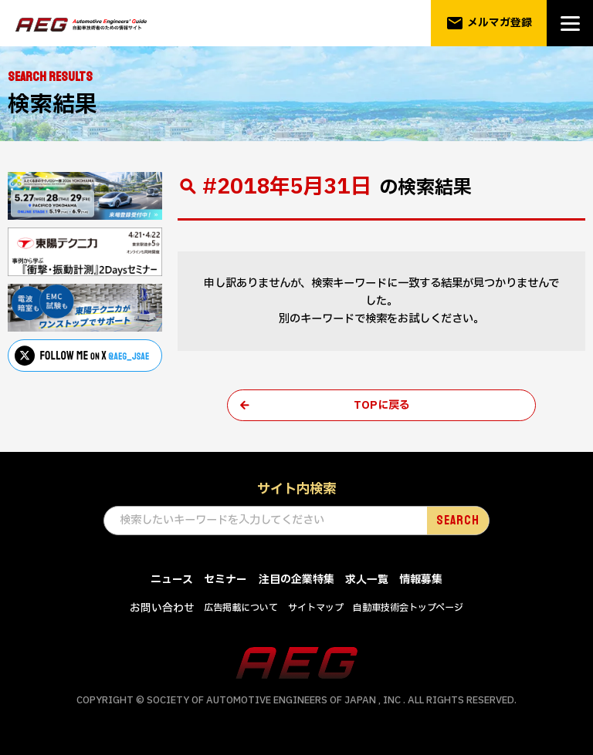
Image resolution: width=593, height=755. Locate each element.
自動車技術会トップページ (408, 608)
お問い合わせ (162, 609)
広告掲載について (241, 608)
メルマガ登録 (489, 23)
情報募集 (420, 581)
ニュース (172, 581)
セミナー (225, 581)
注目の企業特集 (296, 581)
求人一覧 (366, 581)
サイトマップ (316, 608)
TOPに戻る (382, 405)
